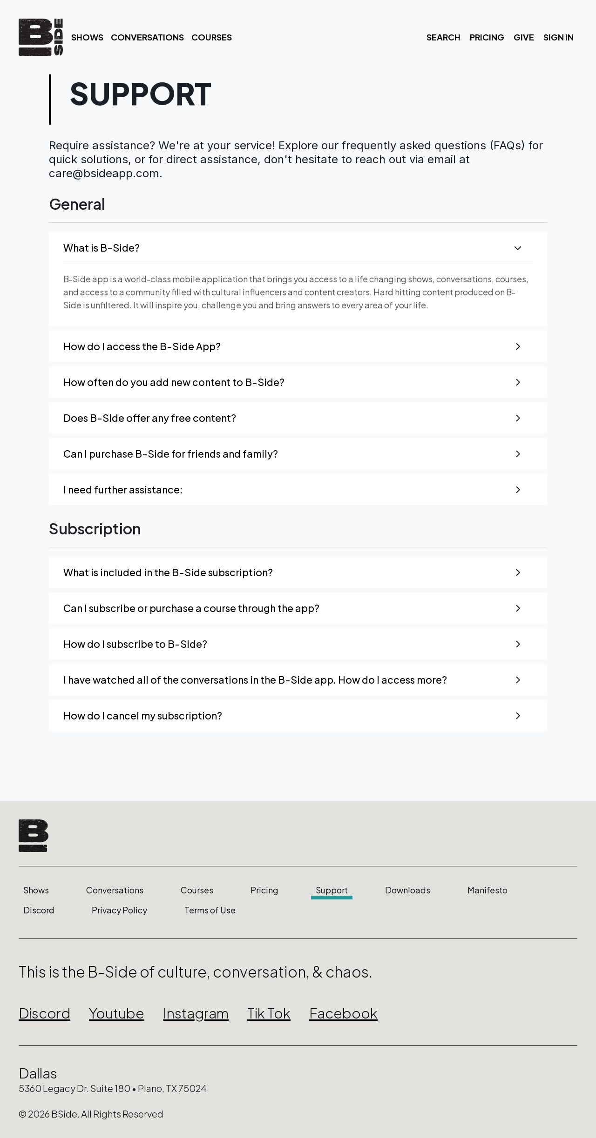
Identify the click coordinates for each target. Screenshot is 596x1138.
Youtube (116, 1013)
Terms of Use (210, 910)
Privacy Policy (119, 910)
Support (332, 890)
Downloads (407, 890)
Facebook (343, 1013)
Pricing (487, 37)
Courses (211, 37)
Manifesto (487, 890)
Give (524, 37)
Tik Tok (269, 1013)
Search (444, 37)
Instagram (196, 1013)
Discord (38, 910)
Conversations (147, 37)
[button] (298, 248)
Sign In (558, 37)
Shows (87, 37)
